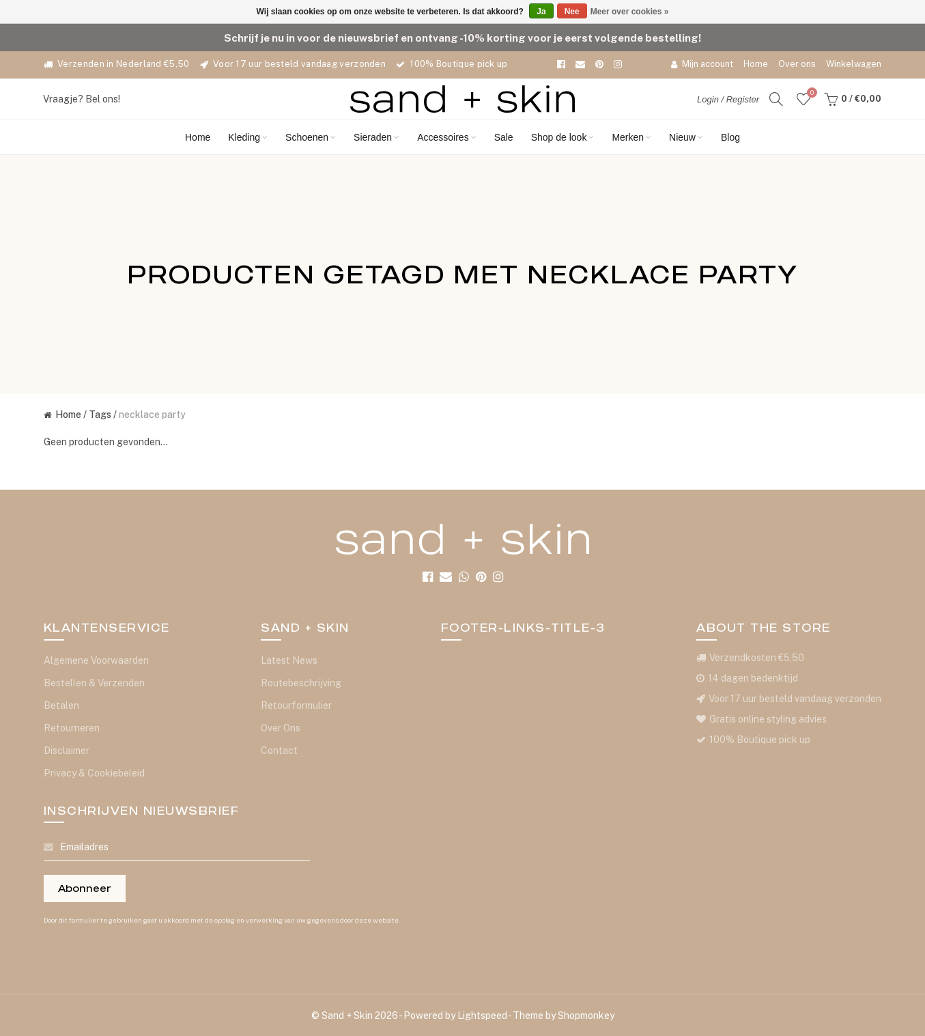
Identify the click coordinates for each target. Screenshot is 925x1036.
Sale (503, 137)
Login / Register (728, 99)
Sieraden (376, 137)
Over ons (797, 64)
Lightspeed (482, 1015)
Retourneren (72, 728)
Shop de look (563, 137)
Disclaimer (66, 750)
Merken (631, 137)
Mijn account (702, 64)
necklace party (152, 414)
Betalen (61, 705)
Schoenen (310, 137)
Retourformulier (296, 705)
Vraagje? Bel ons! (81, 99)
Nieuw (686, 137)
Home (755, 64)
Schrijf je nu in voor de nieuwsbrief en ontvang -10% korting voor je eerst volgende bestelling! (462, 37)
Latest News (289, 660)
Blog (730, 137)
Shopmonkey (586, 1015)
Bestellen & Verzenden (94, 682)
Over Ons (280, 728)
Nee (572, 11)
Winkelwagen (853, 64)
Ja (541, 11)
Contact (279, 750)
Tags (100, 414)
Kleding (248, 137)
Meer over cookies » (629, 11)
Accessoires (446, 137)
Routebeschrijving (301, 682)
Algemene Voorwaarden (96, 660)
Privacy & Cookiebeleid (94, 773)
